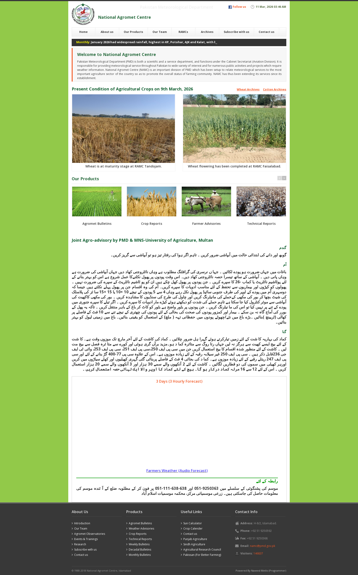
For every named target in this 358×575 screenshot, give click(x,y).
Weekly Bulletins (139, 544)
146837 (258, 553)
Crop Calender (193, 528)
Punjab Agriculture (195, 539)
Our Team (160, 32)
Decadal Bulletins (140, 549)
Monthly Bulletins (140, 555)
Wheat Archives (248, 89)
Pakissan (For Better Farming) (202, 555)
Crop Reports (151, 223)
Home (83, 32)
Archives (207, 32)
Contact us (266, 32)
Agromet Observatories (89, 534)
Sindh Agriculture (194, 544)
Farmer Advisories (206, 223)
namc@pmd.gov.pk (262, 546)
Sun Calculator (192, 523)
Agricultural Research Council (202, 549)
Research (80, 544)
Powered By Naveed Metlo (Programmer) (261, 570)
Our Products (133, 32)
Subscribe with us (236, 32)
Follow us (239, 7)
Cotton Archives (274, 89)
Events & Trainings (86, 539)
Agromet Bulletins (96, 223)
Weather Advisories (141, 528)
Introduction (82, 523)
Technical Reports (261, 223)
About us (107, 32)
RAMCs (183, 32)
